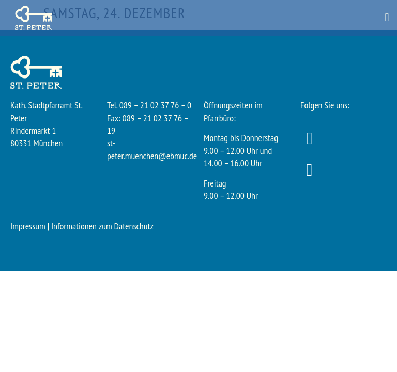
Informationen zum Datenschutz (102, 226)
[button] (387, 17)
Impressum (27, 226)
